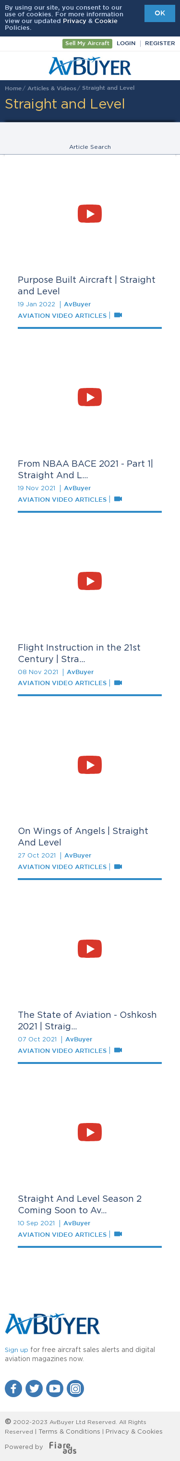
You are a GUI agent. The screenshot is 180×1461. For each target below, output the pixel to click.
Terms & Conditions (69, 1432)
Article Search (90, 147)
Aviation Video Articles (62, 316)
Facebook (13, 1388)
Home (13, 88)
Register (160, 43)
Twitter (34, 1388)
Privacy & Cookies (134, 1432)
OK (160, 13)
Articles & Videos (51, 88)
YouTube (54, 1388)
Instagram (75, 1388)
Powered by (40, 1447)
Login (126, 43)
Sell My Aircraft (87, 43)
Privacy (74, 21)
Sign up (16, 1350)
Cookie (106, 21)
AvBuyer (90, 65)
